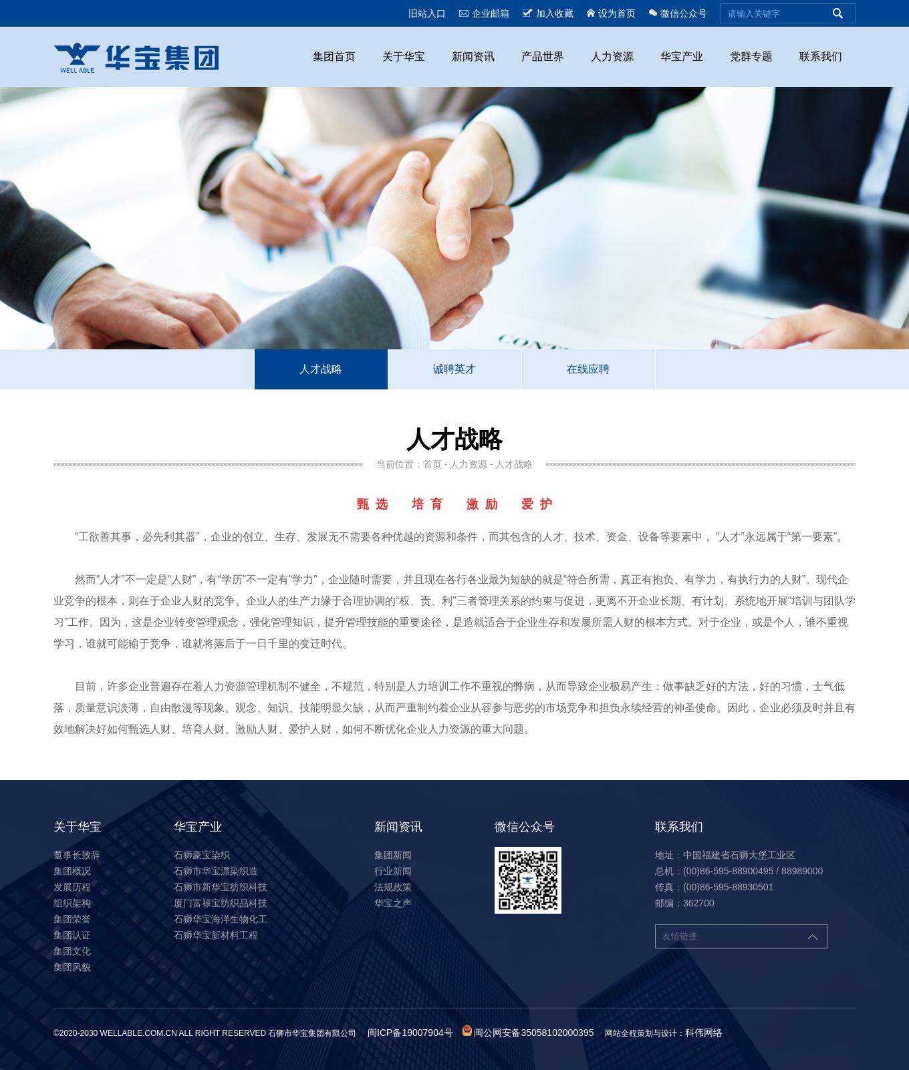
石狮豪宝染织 (202, 855)
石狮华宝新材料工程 (216, 935)
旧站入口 (427, 13)
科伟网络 (704, 1032)
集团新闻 (393, 855)
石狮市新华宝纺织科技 (220, 887)
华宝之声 (393, 903)
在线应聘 (588, 369)
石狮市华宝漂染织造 (216, 871)
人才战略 (320, 369)
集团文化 (72, 951)
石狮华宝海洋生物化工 (220, 919)
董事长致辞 (76, 855)
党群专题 (751, 56)
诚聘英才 (454, 369)
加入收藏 (548, 13)
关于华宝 (403, 56)
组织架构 (72, 903)
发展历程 (72, 887)
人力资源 (612, 56)
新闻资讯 (473, 56)
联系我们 (820, 56)
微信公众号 (678, 13)
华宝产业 (681, 56)
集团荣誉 (72, 919)
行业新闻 (393, 871)
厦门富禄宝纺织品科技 (220, 903)
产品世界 (542, 56)
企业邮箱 (484, 13)
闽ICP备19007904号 (410, 1032)
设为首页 (611, 13)
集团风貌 (72, 967)
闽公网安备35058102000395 (534, 1032)
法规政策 (393, 887)
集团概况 (72, 871)
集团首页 (334, 56)
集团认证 (72, 935)
